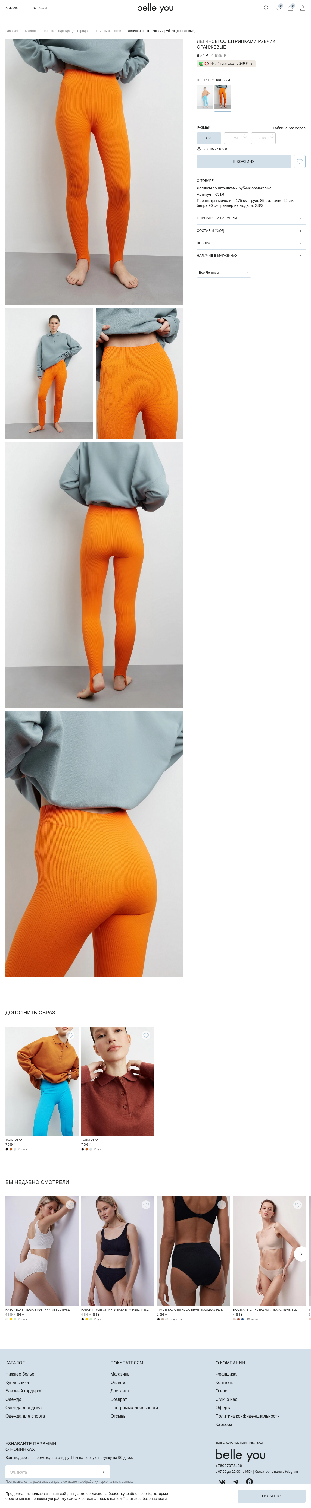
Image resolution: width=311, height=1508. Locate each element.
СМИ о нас (226, 1399)
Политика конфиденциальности (248, 1416)
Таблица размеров (289, 128)
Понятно (271, 1496)
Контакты (225, 1382)
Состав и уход (210, 231)
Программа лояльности (134, 1407)
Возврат (204, 243)
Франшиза (226, 1374)
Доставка (119, 1391)
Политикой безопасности (145, 1498)
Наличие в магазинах (217, 256)
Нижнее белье (19, 1374)
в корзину (243, 161)
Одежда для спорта (25, 1416)
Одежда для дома (23, 1407)
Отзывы (118, 1416)
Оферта (224, 1407)
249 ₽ (243, 63)
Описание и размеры (217, 218)
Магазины (120, 1374)
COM (43, 8)
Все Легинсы (209, 272)
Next (301, 1254)
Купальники (17, 1382)
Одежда (13, 1399)
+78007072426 (229, 1465)
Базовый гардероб (24, 1391)
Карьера (224, 1424)
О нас (221, 1391)
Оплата (117, 1382)
